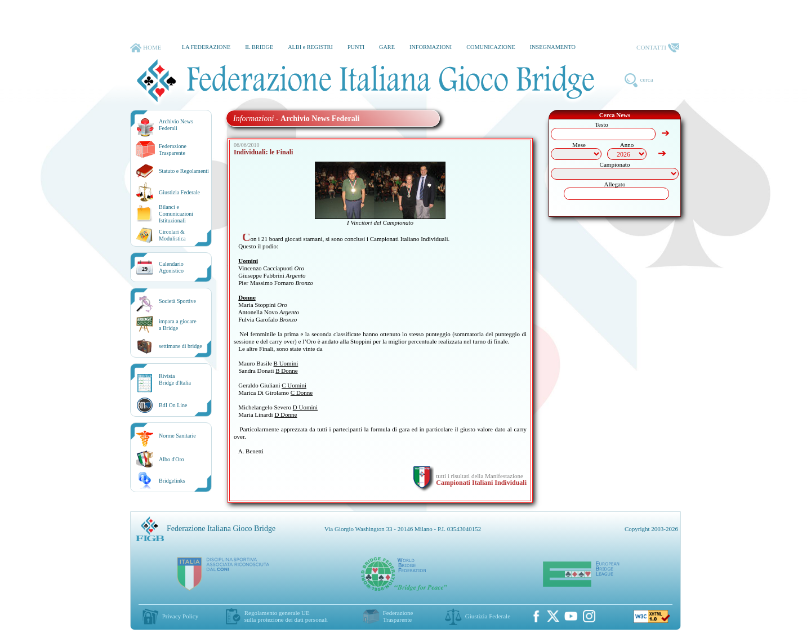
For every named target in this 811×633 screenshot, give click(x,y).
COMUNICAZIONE (490, 47)
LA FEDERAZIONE (206, 47)
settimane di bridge (180, 346)
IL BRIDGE (259, 47)
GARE (387, 47)
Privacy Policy (180, 616)
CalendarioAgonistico (171, 267)
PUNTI (355, 47)
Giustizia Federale (179, 192)
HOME (145, 48)
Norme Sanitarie (177, 436)
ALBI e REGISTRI (310, 47)
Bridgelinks (172, 481)
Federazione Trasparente (172, 149)
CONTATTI (657, 48)
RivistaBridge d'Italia (175, 379)
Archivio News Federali (176, 124)
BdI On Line (173, 405)
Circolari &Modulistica (172, 235)
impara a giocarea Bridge (178, 324)
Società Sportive (177, 301)
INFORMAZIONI (430, 47)
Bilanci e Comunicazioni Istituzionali (176, 214)
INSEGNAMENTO (553, 47)
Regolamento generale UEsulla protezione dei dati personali (286, 616)
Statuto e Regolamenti (184, 171)
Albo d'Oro (171, 459)
